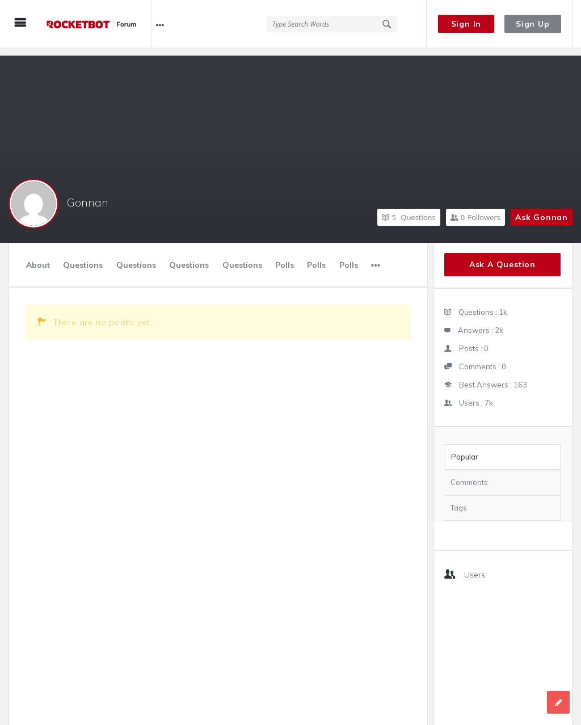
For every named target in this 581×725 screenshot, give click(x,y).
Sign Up (533, 24)
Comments (469, 474)
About (38, 257)
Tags (459, 500)
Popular (464, 449)
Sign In (466, 24)
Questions (408, 210)
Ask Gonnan (541, 210)
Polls (284, 257)
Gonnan (87, 195)
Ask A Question (502, 257)
